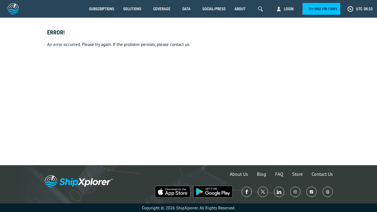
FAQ (279, 174)
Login (289, 8)
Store (297, 174)
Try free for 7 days (322, 9)
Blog (261, 174)
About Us (239, 174)
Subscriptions (101, 8)
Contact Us (322, 174)
